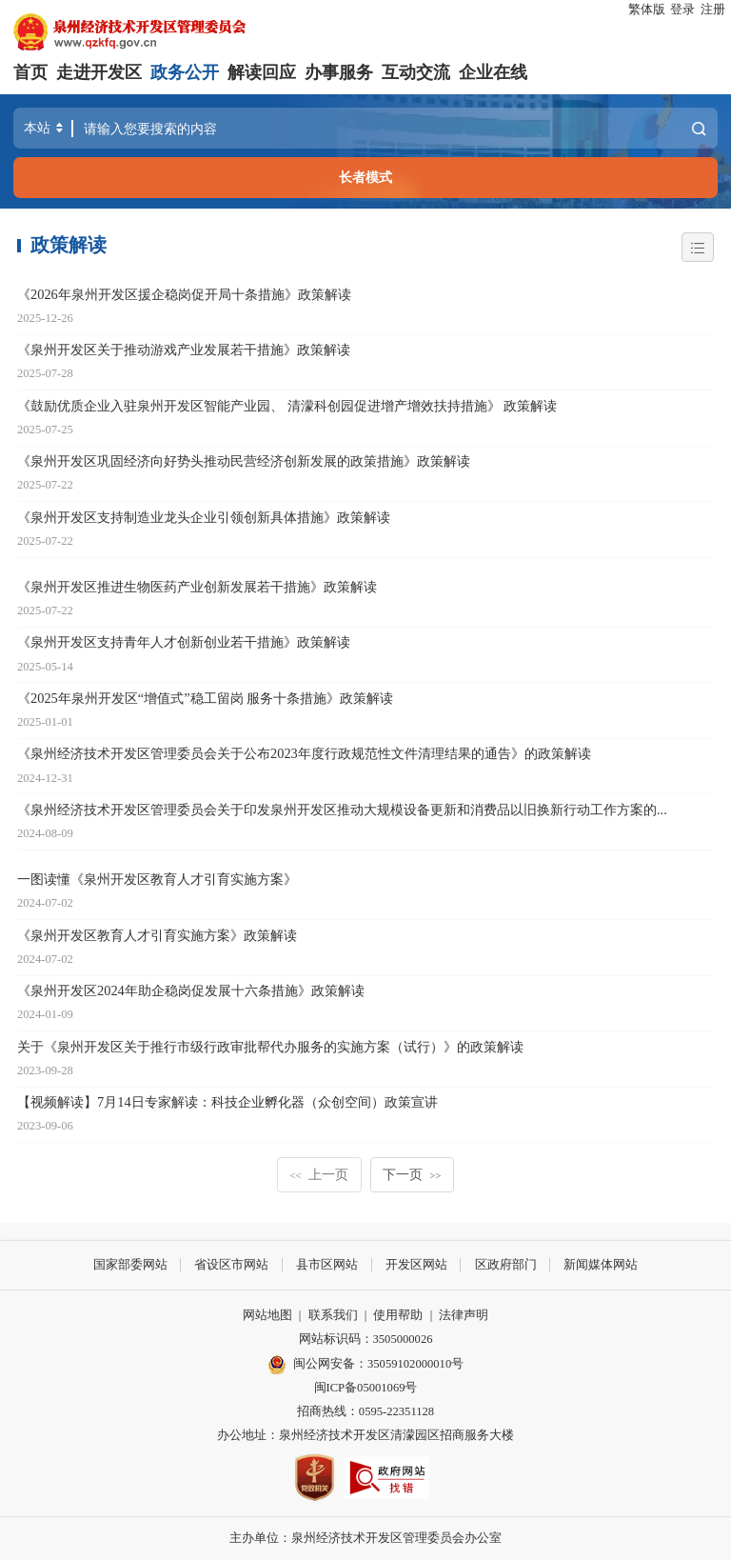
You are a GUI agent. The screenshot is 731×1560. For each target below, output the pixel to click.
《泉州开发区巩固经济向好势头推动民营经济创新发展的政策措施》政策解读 (243, 461)
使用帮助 (398, 1315)
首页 (30, 72)
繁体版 (646, 9)
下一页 (412, 1174)
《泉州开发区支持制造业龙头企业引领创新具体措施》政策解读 (203, 517)
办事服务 (339, 72)
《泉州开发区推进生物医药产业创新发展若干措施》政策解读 (197, 586)
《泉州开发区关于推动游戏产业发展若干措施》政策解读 (183, 349)
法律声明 (463, 1315)
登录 (682, 9)
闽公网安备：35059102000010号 (365, 1363)
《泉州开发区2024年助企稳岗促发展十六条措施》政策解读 (191, 990)
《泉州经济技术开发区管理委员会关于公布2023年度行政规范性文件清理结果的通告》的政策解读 (304, 753)
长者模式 (365, 177)
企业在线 (493, 72)
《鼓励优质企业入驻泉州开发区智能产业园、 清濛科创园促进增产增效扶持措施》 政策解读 (287, 405)
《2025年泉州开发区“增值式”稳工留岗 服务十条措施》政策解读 (205, 698)
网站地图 (267, 1315)
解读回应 (261, 72)
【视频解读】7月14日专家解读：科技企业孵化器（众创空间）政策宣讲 (227, 1102)
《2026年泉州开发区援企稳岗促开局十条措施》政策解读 (184, 294)
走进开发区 (99, 72)
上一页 (319, 1174)
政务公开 (184, 72)
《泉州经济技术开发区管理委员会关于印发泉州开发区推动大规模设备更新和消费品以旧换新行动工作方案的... (342, 809)
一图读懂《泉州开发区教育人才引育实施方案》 (157, 879)
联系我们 (333, 1315)
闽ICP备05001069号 (366, 1387)
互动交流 (416, 72)
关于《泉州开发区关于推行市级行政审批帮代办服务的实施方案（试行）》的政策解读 (270, 1046)
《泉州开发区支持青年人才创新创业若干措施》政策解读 (183, 642)
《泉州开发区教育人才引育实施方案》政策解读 (157, 935)
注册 (713, 9)
